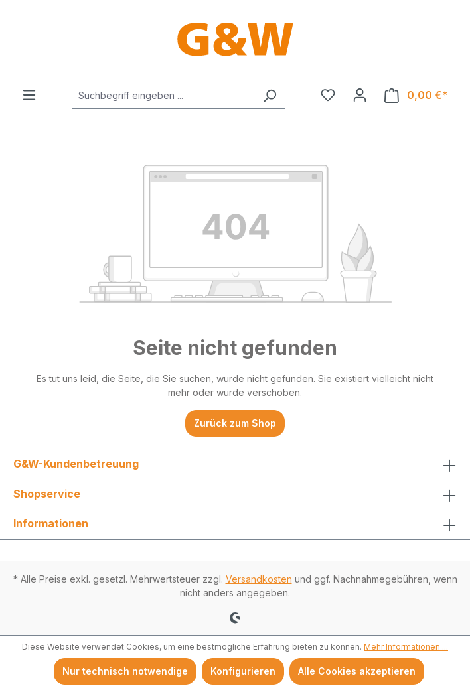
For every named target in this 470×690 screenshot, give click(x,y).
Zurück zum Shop (235, 423)
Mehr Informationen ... (406, 647)
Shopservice (46, 493)
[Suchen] (269, 95)
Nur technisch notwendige (125, 671)
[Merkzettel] (328, 95)
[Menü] (29, 95)
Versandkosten (259, 579)
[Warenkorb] (416, 95)
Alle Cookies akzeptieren (357, 671)
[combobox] (163, 95)
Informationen (50, 523)
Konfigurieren (242, 671)
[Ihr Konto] (360, 95)
